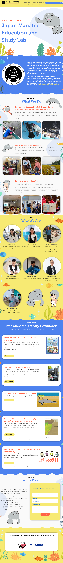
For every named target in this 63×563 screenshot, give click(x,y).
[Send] (45, 514)
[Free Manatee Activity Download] (54, 3)
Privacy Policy (48, 190)
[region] (31, 347)
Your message (36, 504)
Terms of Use (18, 192)
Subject (35, 498)
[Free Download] (9, 356)
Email (34, 492)
